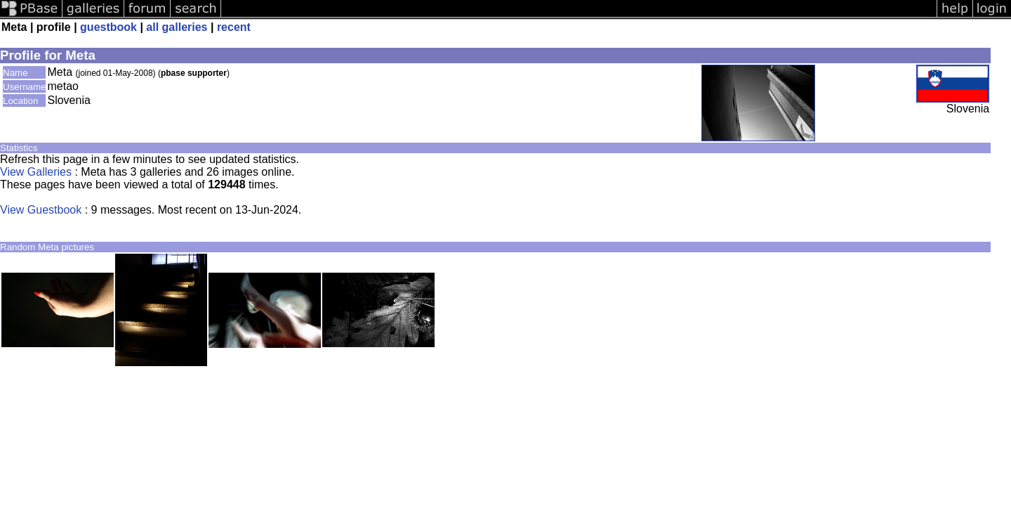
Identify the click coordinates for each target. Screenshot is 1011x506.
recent (234, 27)
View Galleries (36, 172)
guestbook (108, 27)
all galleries (176, 27)
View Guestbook (40, 210)
